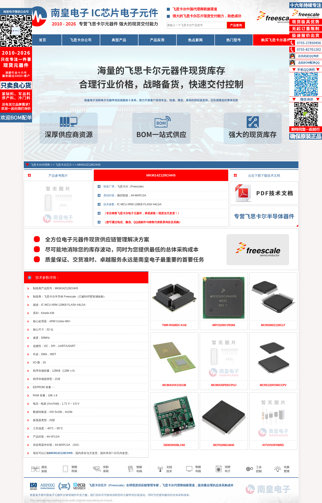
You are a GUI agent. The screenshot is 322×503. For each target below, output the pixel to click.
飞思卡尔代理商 (40, 164)
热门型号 (233, 40)
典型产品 (119, 40)
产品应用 (157, 40)
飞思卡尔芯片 (63, 164)
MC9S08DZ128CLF (273, 325)
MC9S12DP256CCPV (273, 385)
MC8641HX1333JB (174, 385)
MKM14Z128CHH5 (88, 164)
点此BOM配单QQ (309, 62)
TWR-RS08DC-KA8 (174, 325)
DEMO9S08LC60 (174, 445)
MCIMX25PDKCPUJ (223, 385)
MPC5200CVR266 (223, 325)
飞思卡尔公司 (81, 40)
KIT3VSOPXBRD (273, 445)
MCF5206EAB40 (223, 445)
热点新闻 (195, 40)
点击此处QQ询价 (308, 56)
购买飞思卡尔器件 (275, 40)
